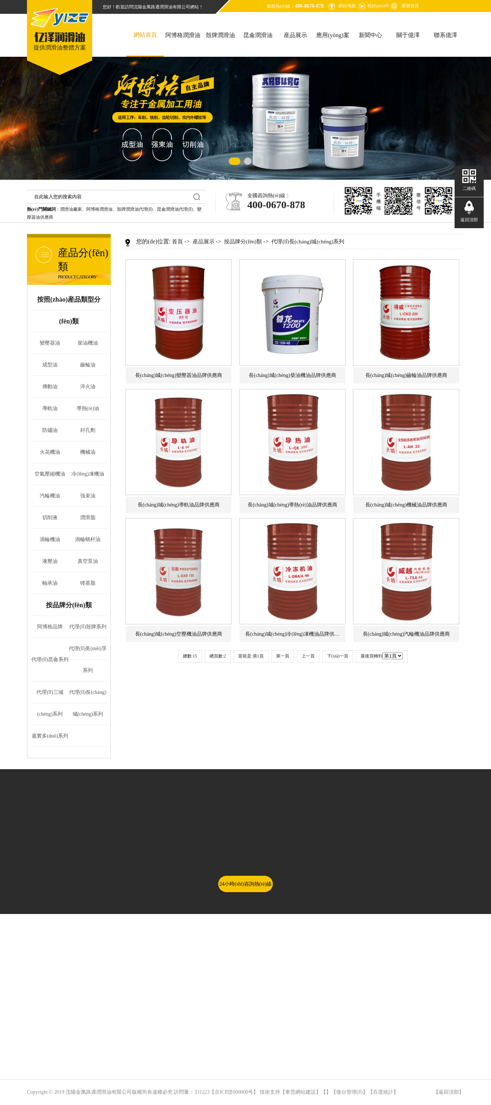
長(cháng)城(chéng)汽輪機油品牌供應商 (406, 634)
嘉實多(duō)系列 (50, 736)
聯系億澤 (445, 35)
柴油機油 (88, 343)
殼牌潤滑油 (220, 35)
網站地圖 (347, 5)
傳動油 (50, 386)
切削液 (50, 517)
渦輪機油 (50, 539)
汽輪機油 (50, 495)
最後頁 (367, 656)
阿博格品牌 (50, 626)
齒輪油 (87, 364)
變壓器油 (50, 343)
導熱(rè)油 (87, 408)
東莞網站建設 (300, 1092)
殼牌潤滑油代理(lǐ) (135, 209)
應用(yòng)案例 (332, 44)
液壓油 (50, 561)
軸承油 (50, 583)
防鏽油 (50, 430)
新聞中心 (370, 35)
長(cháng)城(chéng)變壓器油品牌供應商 (179, 375)
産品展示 (295, 35)
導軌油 (50, 408)
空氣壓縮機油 (50, 474)
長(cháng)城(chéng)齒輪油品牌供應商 (406, 375)
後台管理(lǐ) (349, 1092)
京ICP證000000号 (234, 1092)
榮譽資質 (410, 5)
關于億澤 (408, 35)
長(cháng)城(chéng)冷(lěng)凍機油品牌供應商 (295, 634)
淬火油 (87, 386)
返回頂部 (449, 1092)
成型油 (50, 364)
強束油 (87, 495)
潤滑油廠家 (71, 209)
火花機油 (50, 452)
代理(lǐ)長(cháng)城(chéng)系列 (307, 242)
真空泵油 (88, 561)
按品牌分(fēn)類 (69, 605)
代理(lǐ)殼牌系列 (87, 626)
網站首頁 (145, 35)
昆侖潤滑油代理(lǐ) (175, 209)
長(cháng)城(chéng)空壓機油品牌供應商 (179, 634)
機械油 (87, 452)
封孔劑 (87, 430)
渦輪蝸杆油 (88, 539)
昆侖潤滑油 (257, 35)
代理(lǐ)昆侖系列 (49, 659)
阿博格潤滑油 (182, 35)
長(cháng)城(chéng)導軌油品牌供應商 (179, 505)
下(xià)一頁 (338, 656)
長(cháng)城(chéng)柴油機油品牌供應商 (292, 375)
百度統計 (383, 1092)
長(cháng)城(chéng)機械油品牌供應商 (406, 505)
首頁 (177, 242)
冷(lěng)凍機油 (87, 474)
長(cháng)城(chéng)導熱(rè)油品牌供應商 (292, 505)
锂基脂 (87, 583)
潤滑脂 (87, 517)
